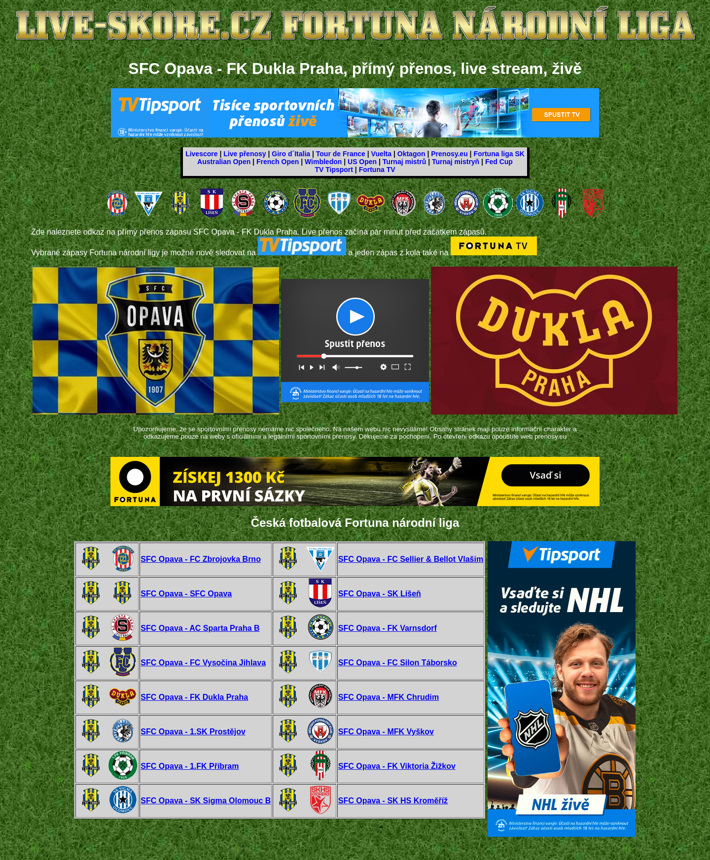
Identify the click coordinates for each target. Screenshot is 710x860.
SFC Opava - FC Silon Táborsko (397, 662)
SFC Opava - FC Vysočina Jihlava (203, 662)
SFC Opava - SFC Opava (186, 593)
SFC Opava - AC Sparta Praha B (200, 628)
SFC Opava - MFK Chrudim (388, 697)
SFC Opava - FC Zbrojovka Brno (201, 559)
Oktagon (411, 154)
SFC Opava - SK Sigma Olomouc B (206, 800)
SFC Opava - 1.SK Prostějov (193, 731)
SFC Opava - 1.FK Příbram (190, 766)
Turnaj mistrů (404, 162)
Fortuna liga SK (498, 154)
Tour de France (340, 154)
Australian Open (223, 162)
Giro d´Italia (291, 154)
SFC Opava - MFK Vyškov (386, 731)
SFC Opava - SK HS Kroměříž (393, 800)
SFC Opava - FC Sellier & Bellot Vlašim (410, 559)
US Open (362, 162)
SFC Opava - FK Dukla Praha (194, 697)
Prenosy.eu (449, 154)
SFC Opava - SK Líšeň (379, 593)
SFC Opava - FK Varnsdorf (387, 628)
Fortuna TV (377, 169)
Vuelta (381, 154)
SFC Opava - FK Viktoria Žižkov (397, 766)
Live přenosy (244, 154)
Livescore (201, 154)
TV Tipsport (334, 169)
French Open (277, 162)
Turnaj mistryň (455, 162)
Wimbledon (323, 162)
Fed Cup (499, 162)
